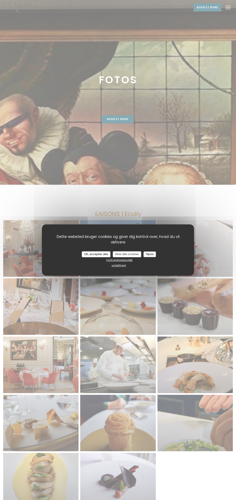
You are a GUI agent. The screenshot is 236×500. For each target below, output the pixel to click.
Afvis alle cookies (127, 254)
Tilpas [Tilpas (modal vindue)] (150, 254)
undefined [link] (119, 265)
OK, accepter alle (96, 254)
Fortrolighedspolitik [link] (119, 260)
